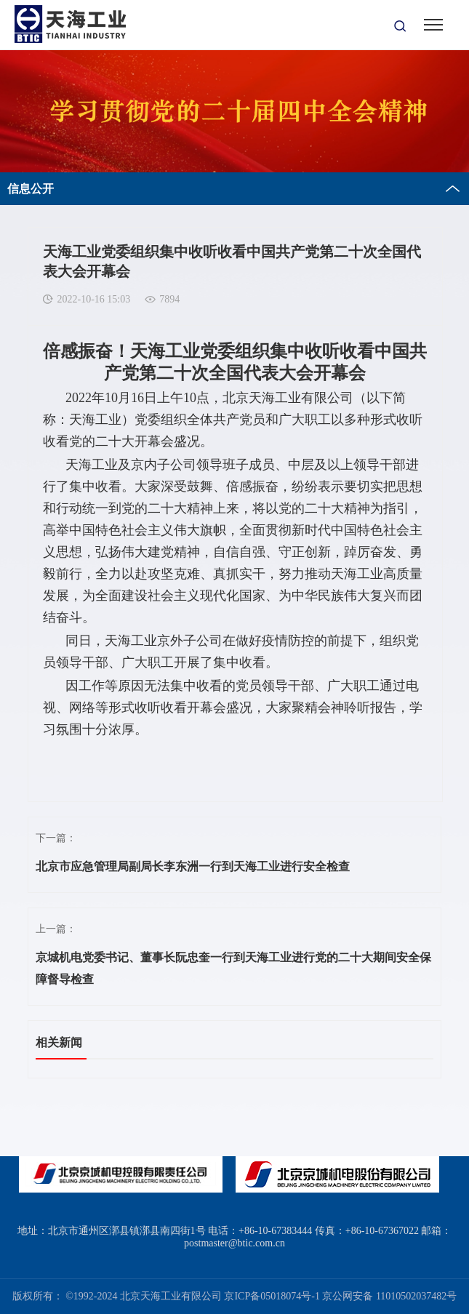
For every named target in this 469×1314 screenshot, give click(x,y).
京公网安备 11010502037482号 (389, 1296)
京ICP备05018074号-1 (271, 1296)
